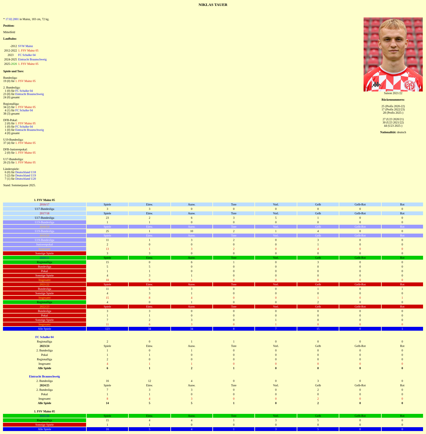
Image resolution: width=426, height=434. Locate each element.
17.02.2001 (12, 19)
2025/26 (44, 415)
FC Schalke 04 (27, 55)
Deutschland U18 (25, 172)
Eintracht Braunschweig (32, 59)
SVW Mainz (25, 46)
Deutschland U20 (25, 178)
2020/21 (44, 257)
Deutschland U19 (25, 175)
